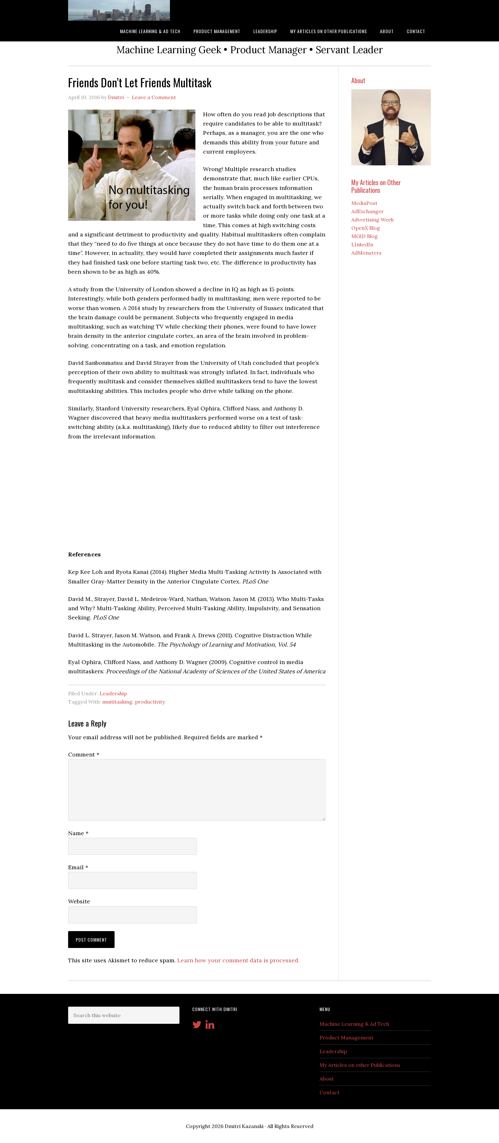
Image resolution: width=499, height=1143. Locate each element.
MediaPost (364, 203)
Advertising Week (372, 219)
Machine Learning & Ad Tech (354, 1024)
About (358, 80)
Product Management (347, 1037)
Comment (83, 754)
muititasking (117, 701)
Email (78, 867)
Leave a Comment (154, 97)
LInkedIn (362, 244)
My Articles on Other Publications (376, 186)
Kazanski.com (119, 10)
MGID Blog (364, 236)
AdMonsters (366, 253)
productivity (150, 701)
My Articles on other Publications (360, 1065)
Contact (330, 1092)
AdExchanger (367, 211)
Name (78, 833)
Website (79, 901)
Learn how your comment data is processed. (238, 960)
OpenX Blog (365, 228)
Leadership (113, 693)
